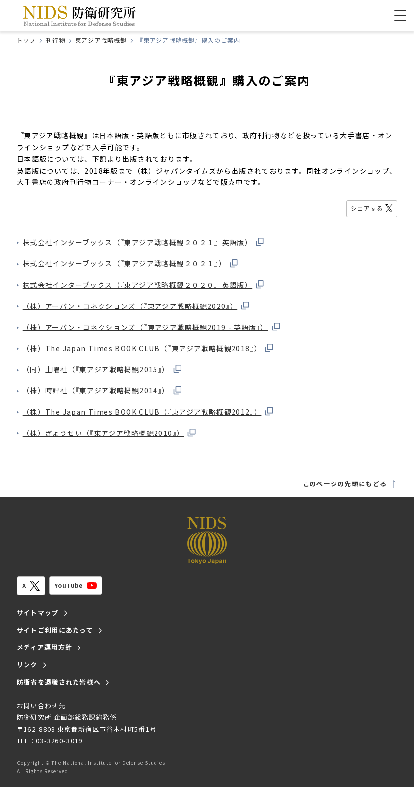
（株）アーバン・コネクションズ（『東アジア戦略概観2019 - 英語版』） (152, 327)
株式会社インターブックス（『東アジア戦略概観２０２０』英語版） (144, 285)
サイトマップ (38, 612)
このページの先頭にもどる (350, 483)
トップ (26, 40)
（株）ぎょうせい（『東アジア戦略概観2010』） (110, 433)
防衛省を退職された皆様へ (59, 681)
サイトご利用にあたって (55, 630)
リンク (27, 664)
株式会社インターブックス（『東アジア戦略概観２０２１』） (131, 263)
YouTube (75, 585)
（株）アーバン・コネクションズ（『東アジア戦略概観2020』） (136, 306)
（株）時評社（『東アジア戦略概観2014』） (102, 390)
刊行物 (55, 40)
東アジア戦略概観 (101, 40)
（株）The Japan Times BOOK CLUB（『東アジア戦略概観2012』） (149, 412)
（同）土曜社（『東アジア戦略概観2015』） (102, 369)
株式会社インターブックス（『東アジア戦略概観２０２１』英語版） (144, 242)
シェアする (372, 208)
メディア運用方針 (44, 647)
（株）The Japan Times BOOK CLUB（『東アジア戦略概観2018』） (149, 348)
